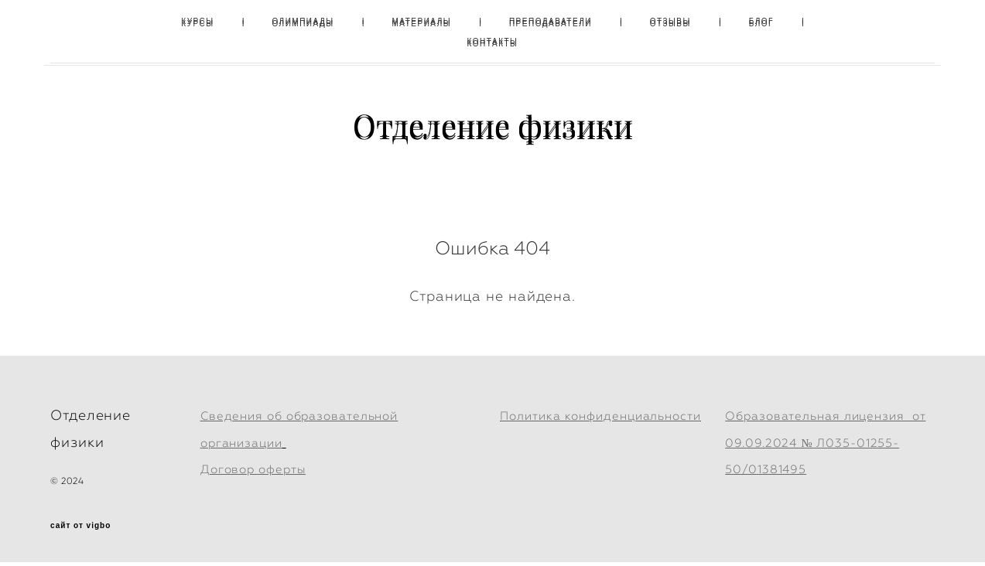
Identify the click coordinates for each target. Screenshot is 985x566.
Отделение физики (493, 125)
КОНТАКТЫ (492, 41)
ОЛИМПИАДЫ (302, 21)
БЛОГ (761, 21)
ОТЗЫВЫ (670, 21)
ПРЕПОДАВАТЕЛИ (550, 21)
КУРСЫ (197, 21)
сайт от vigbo (80, 530)
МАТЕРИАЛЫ (421, 21)
